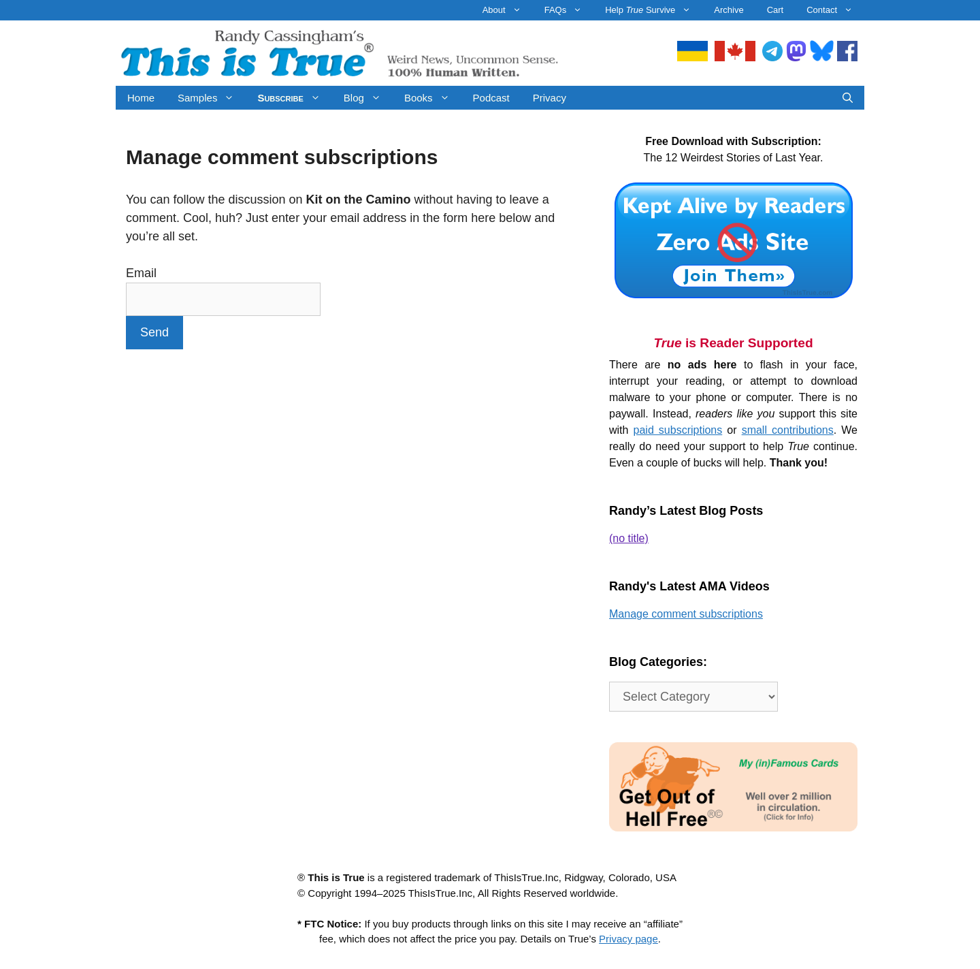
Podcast (491, 98)
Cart (775, 10)
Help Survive (653, 10)
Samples (212, 98)
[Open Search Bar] (847, 98)
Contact (835, 10)
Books (432, 98)
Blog (368, 98)
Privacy (549, 98)
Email (141, 273)
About (508, 10)
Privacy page (628, 938)
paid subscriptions (678, 430)
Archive (728, 10)
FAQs (569, 10)
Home (140, 98)
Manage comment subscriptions (686, 614)
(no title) (629, 538)
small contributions (788, 430)
